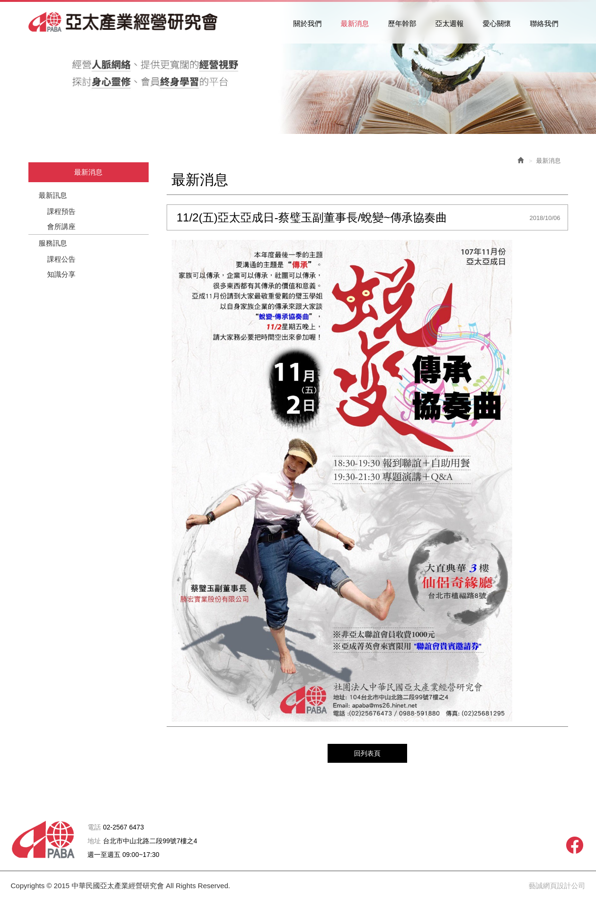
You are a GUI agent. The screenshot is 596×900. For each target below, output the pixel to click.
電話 (94, 827)
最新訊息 (53, 195)
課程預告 (61, 211)
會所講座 (61, 226)
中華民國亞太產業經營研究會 (123, 22)
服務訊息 (53, 243)
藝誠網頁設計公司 (557, 886)
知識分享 (61, 274)
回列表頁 (367, 753)
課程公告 (61, 259)
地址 (94, 841)
